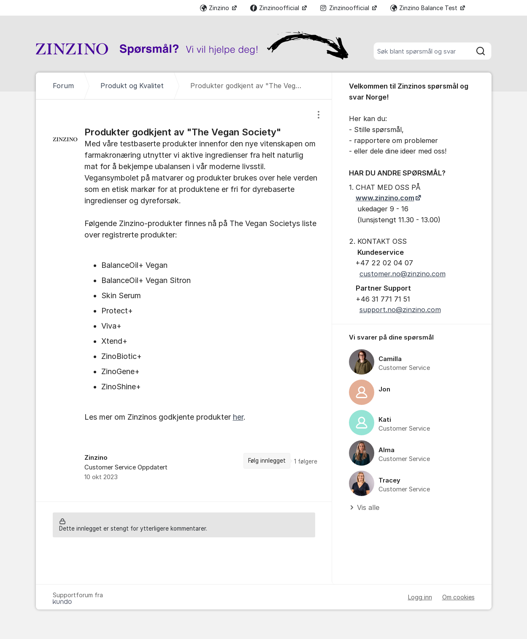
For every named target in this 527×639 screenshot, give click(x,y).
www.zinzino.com (385, 198)
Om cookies (458, 597)
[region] (184, 300)
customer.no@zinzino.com (402, 274)
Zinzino (215, 7)
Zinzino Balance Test (424, 7)
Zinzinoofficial (275, 7)
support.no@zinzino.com (400, 309)
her (238, 417)
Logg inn (420, 597)
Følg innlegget (267, 460)
